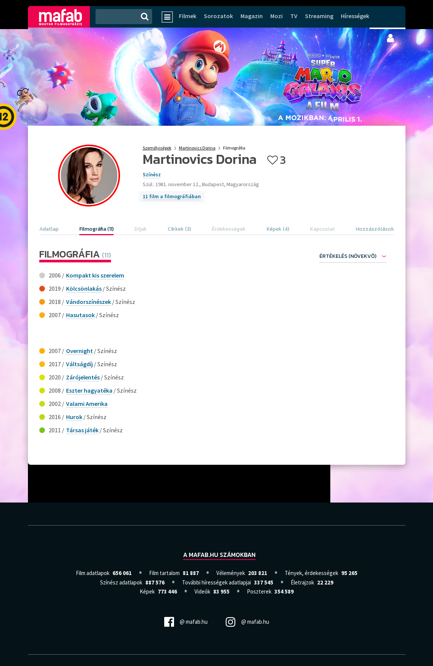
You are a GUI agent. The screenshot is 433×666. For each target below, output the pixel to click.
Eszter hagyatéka (89, 390)
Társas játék (82, 430)
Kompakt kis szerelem (95, 275)
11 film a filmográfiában (172, 196)
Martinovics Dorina (197, 148)
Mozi (276, 16)
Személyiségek (157, 148)
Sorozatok (218, 16)
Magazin (251, 16)
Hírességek (355, 16)
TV (293, 16)
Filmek (187, 16)
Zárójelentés (83, 377)
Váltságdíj (79, 364)
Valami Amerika (87, 403)
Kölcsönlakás (84, 288)
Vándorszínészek (88, 301)
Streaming (319, 16)
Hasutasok (80, 315)
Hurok (74, 417)
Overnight (79, 351)
